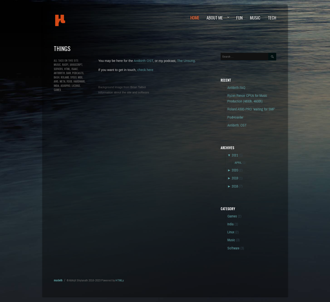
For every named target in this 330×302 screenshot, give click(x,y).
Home (194, 18)
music (57, 64)
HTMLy (120, 280)
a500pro (65, 86)
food (69, 81)
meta (62, 81)
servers (58, 69)
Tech (272, 18)
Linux (230, 232)
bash (56, 77)
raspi (65, 64)
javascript (76, 64)
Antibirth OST (143, 61)
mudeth (75, 20)
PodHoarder (235, 117)
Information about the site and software (123, 92)
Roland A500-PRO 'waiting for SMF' (251, 109)
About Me (215, 18)
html (67, 69)
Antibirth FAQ (236, 87)
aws (56, 81)
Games (232, 216)
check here (145, 70)
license (76, 86)
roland (65, 77)
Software (233, 248)
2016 (235, 186)
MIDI (80, 77)
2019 (235, 178)
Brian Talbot (138, 87)
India (230, 224)
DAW (68, 73)
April (238, 163)
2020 (235, 170)
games (57, 90)
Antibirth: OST (237, 125)
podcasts (78, 73)
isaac (74, 69)
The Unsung (186, 61)
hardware (79, 81)
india (56, 86)
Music (255, 18)
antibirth (59, 73)
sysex (73, 77)
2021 (235, 155)
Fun (239, 18)
